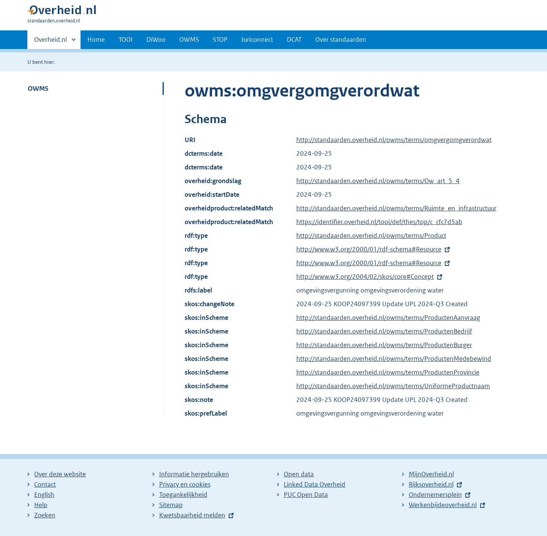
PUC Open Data (306, 494)
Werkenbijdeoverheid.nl (443, 505)
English (44, 494)
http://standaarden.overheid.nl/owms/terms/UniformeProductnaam (393, 386)
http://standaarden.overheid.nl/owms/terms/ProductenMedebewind (393, 358)
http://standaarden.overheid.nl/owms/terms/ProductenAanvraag (388, 317)
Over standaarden (340, 39)
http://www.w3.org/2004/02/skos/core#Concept (365, 276)
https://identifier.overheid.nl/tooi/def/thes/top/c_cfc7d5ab (379, 222)
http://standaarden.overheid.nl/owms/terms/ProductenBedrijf (384, 331)
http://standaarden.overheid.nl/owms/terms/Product (371, 235)
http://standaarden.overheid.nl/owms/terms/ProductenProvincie (387, 372)
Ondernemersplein (435, 494)
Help (40, 505)
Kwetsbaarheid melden (192, 515)
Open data (299, 474)
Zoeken (44, 515)
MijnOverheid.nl (431, 474)
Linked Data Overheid (314, 484)
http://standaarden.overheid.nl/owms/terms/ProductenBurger (384, 345)
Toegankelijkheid (183, 494)
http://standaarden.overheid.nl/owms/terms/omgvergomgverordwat (394, 140)
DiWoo (156, 39)
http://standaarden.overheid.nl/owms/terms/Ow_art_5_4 (378, 181)
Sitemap (171, 505)
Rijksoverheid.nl (431, 484)
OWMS (189, 39)
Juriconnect (257, 39)
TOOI (126, 39)
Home (96, 39)
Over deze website (60, 474)
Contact (45, 484)
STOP (220, 39)
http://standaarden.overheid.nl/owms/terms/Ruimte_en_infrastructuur (396, 208)
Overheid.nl (50, 42)
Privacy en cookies (184, 484)
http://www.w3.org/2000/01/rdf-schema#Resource (368, 249)
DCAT (294, 39)
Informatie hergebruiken (194, 474)
